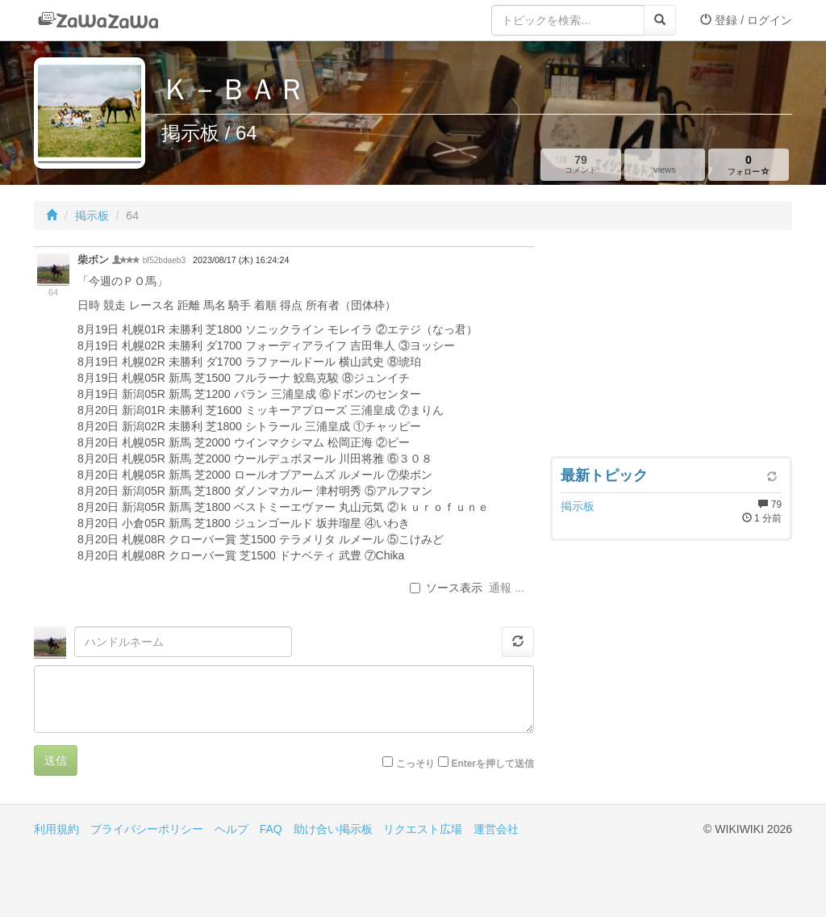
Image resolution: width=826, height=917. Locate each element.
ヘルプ (231, 829)
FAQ (271, 829)
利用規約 (56, 829)
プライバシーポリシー (146, 829)
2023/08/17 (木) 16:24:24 (241, 260)
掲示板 (92, 215)
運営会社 (496, 829)
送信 (55, 760)
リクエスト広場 (422, 829)
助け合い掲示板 (333, 829)
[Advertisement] (671, 347)
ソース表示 (446, 587)
